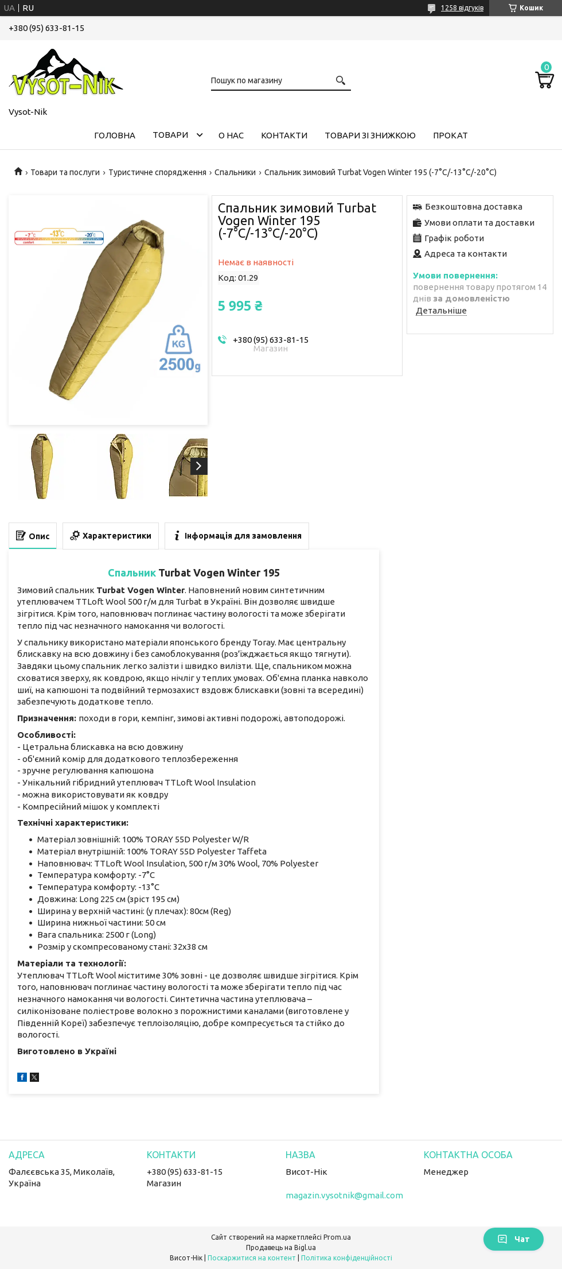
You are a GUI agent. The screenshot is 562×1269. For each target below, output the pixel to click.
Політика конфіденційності (346, 1258)
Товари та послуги (65, 172)
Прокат (450, 135)
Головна (114, 135)
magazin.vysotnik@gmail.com (344, 1195)
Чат (513, 1239)
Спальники (235, 172)
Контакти (284, 135)
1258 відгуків (462, 7)
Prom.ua (337, 1237)
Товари (170, 135)
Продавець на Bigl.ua (281, 1247)
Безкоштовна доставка (473, 206)
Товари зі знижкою (370, 135)
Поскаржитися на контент (252, 1258)
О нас (231, 135)
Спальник (132, 572)
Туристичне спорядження (157, 172)
